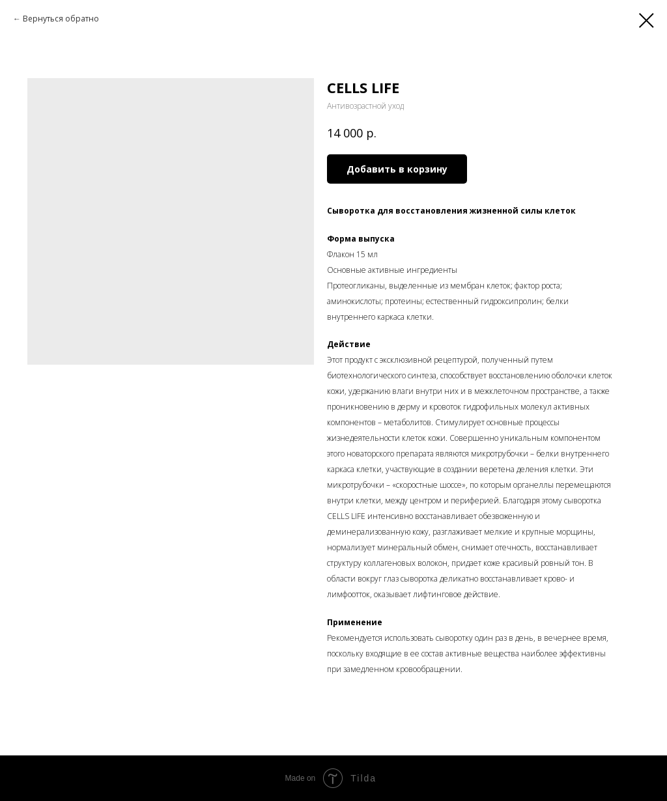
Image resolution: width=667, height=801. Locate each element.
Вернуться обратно (61, 18)
